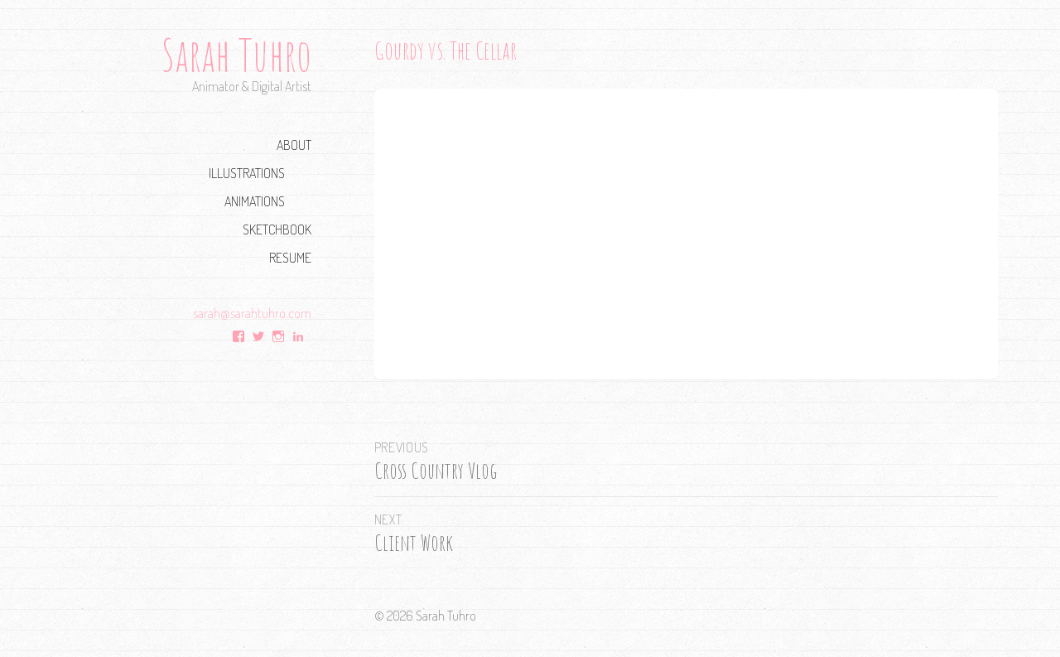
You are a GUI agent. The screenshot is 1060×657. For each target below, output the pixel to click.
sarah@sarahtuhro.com (252, 312)
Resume (290, 257)
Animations (254, 201)
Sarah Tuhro (236, 54)
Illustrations (247, 172)
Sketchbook (277, 229)
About (294, 144)
